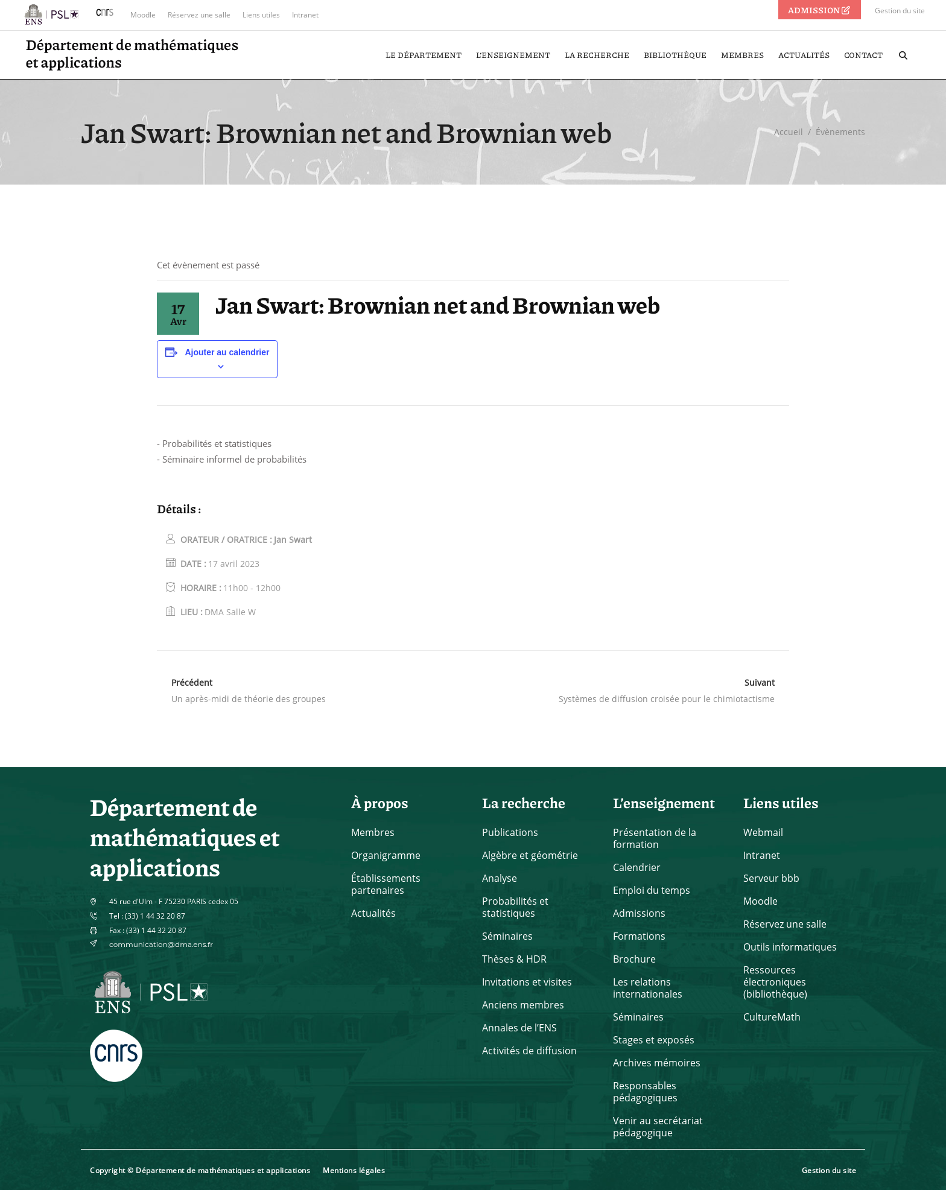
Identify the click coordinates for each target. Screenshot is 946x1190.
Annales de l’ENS (519, 1027)
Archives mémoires (656, 1062)
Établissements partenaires (386, 884)
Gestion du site (900, 10)
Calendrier (637, 867)
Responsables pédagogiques (645, 1091)
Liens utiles (261, 15)
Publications (510, 832)
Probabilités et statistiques (515, 907)
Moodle (143, 15)
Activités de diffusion (529, 1050)
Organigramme (386, 855)
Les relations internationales (647, 988)
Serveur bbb (771, 878)
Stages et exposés (653, 1039)
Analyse (499, 878)
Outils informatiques (790, 947)
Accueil (788, 132)
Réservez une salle (199, 15)
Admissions (639, 913)
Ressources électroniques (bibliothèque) (775, 982)
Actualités (373, 913)
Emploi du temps (651, 890)
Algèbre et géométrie (530, 855)
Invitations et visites (527, 982)
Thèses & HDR (514, 959)
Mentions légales (354, 1170)
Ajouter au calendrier (227, 352)
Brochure (634, 959)
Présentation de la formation (654, 838)
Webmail (763, 832)
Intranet (305, 15)
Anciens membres (523, 1004)
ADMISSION (820, 10)
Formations (639, 936)
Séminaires (507, 936)
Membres (373, 832)
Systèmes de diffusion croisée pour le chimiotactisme (667, 698)
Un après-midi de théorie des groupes (248, 698)
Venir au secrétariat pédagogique (658, 1126)
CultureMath (772, 1017)
